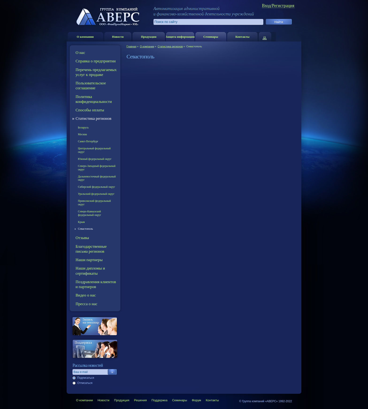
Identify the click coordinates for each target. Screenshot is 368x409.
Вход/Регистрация (278, 6)
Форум (196, 400)
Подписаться (85, 377)
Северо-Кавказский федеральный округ (89, 213)
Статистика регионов (170, 46)
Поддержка (160, 400)
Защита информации (180, 36)
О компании (85, 36)
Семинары (210, 36)
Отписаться (84, 383)
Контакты (242, 36)
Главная (131, 46)
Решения (140, 400)
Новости (117, 36)
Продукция (148, 36)
